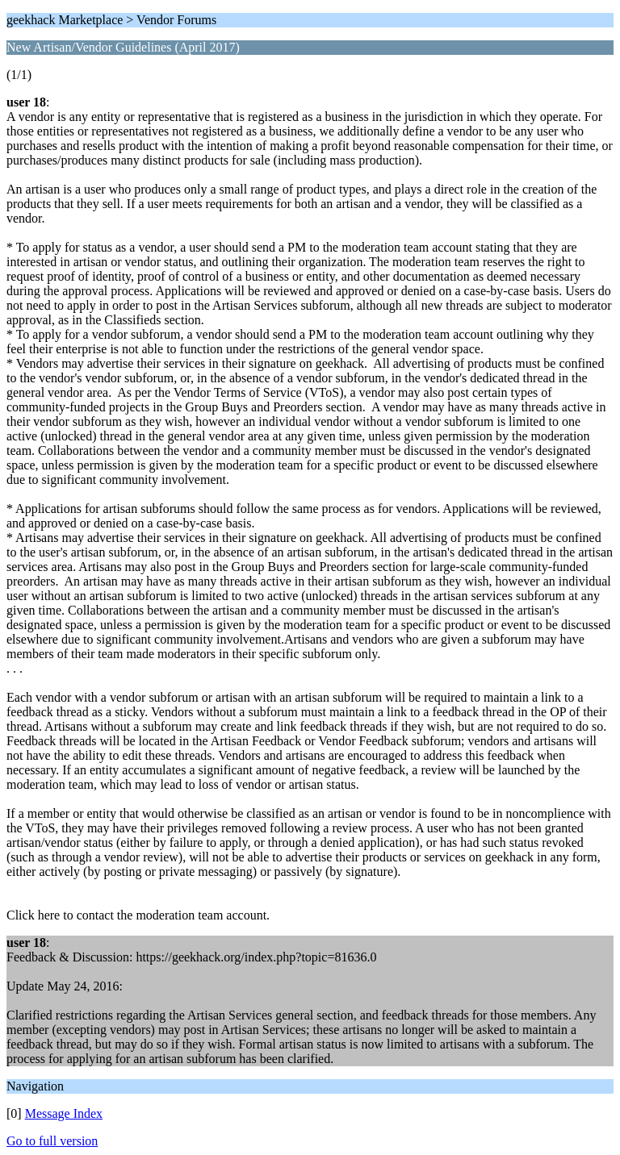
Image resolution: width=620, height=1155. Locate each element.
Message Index (64, 1113)
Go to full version (52, 1141)
